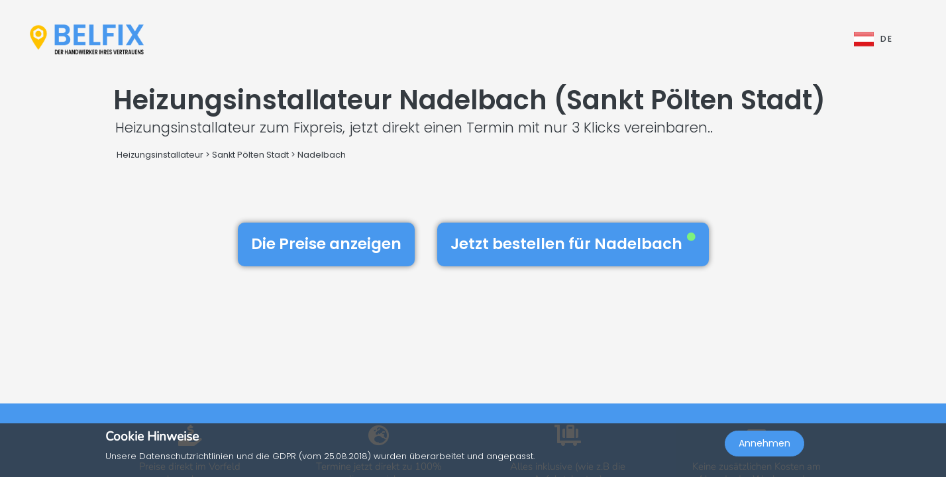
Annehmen (764, 447)
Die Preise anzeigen (326, 243)
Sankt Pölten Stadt (250, 154)
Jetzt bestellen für (573, 244)
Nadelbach (321, 154)
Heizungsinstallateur (160, 154)
